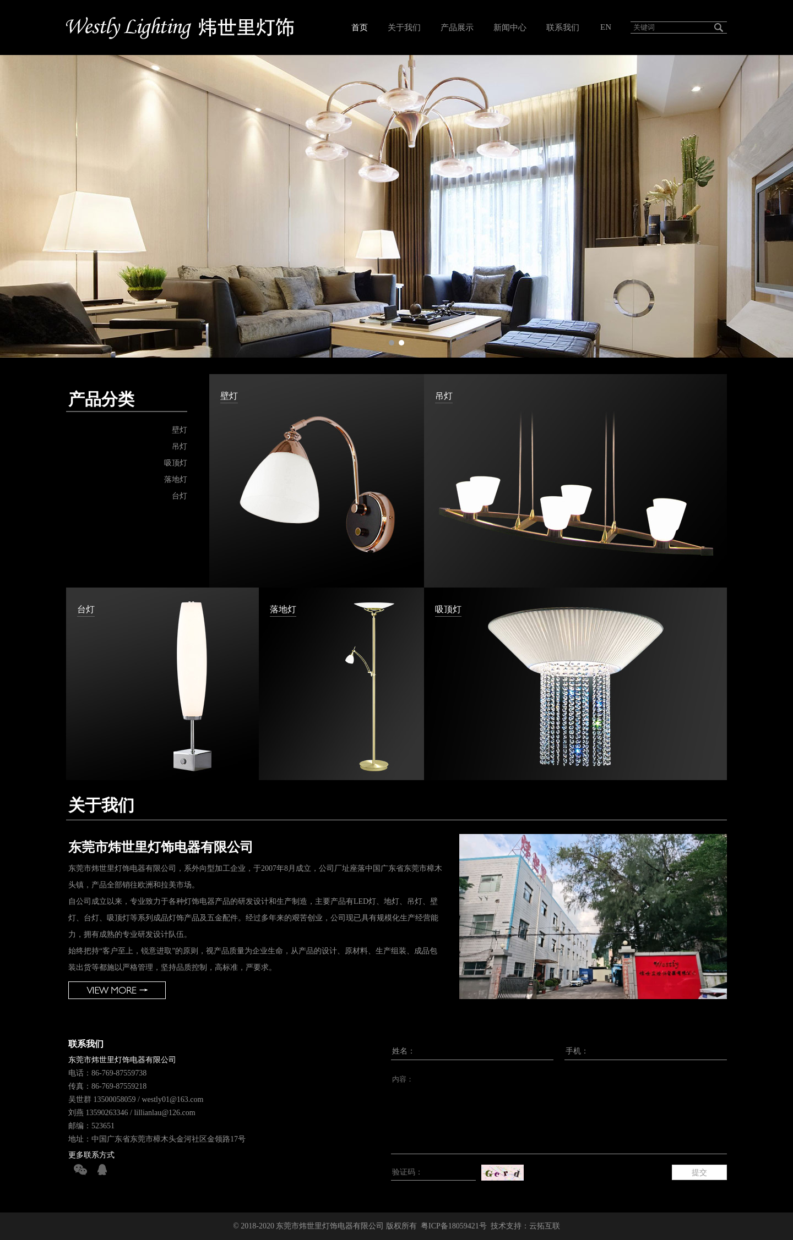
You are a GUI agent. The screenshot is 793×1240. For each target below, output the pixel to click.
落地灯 (175, 479)
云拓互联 (544, 1226)
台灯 (179, 496)
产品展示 (457, 27)
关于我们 (404, 27)
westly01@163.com (172, 1099)
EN (605, 27)
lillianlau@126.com (164, 1113)
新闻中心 (509, 27)
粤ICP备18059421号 (454, 1226)
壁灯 (179, 430)
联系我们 (562, 27)
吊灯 (179, 446)
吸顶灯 (175, 463)
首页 (359, 27)
